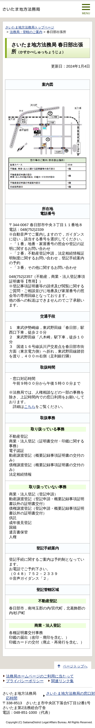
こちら (29, 406)
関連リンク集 (62, 681)
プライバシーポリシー (25, 681)
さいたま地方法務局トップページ (29, 27)
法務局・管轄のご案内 (26, 32)
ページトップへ (75, 666)
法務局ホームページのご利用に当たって (40, 676)
